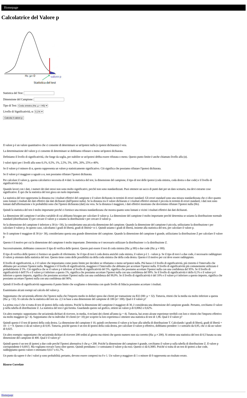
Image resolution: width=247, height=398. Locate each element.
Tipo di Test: (10, 105)
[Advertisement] (197, 75)
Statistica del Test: (13, 93)
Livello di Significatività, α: (18, 111)
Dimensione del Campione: (18, 99)
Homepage (11, 7)
